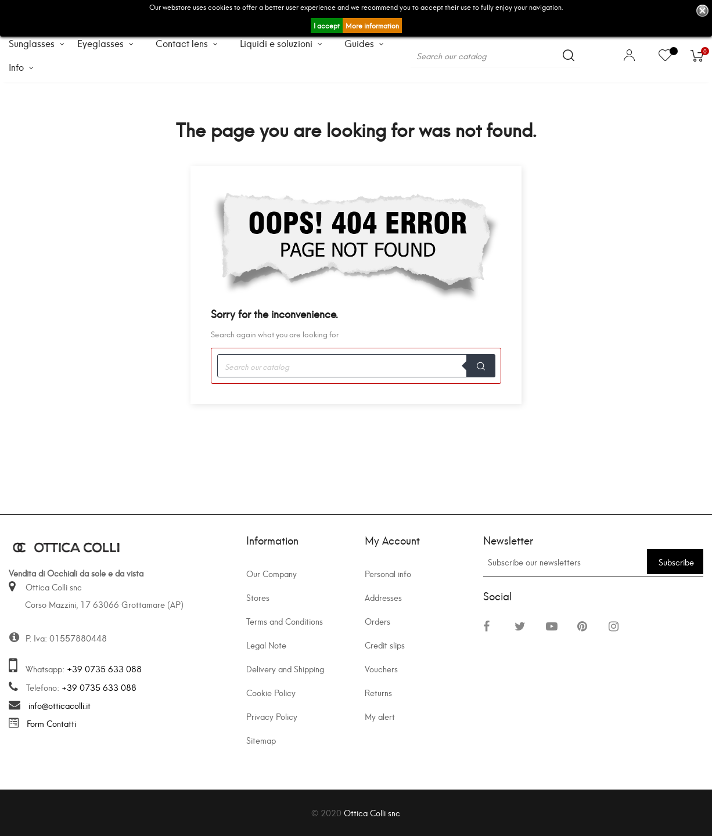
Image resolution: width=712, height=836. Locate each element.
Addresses (383, 597)
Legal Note (266, 644)
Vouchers (381, 668)
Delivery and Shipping (285, 668)
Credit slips (385, 644)
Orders (377, 621)
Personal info (388, 573)
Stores (257, 597)
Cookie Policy (271, 692)
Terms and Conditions (284, 621)
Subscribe (676, 561)
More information (372, 25)
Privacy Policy (271, 716)
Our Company (271, 573)
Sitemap (261, 740)
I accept (327, 25)
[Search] (495, 55)
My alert (380, 716)
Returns (378, 692)
